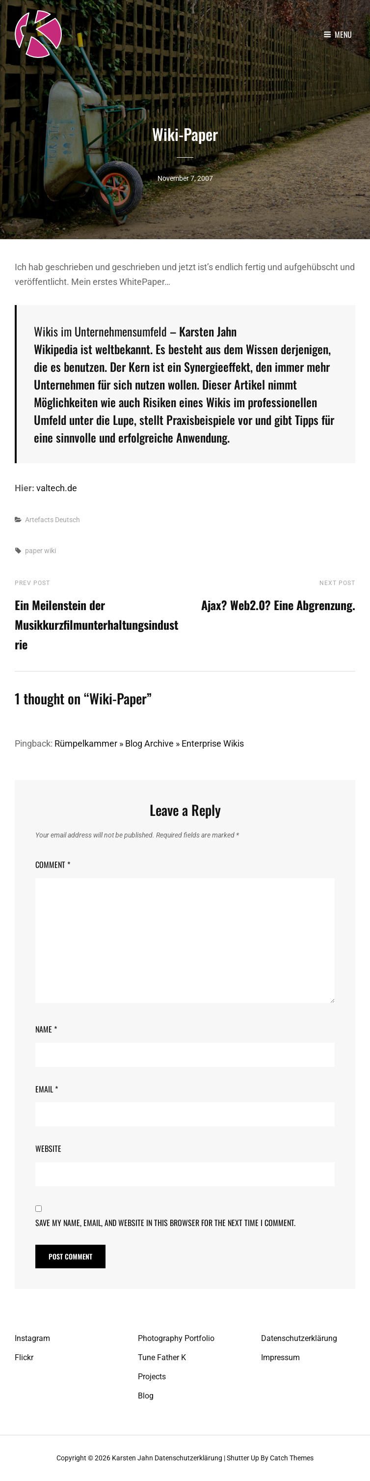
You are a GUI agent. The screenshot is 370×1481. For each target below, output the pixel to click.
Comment (52, 864)
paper (34, 550)
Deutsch (67, 519)
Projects (152, 1376)
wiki (50, 550)
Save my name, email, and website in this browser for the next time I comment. (165, 1223)
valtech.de (56, 487)
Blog (146, 1395)
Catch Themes (292, 1458)
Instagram (32, 1338)
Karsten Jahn (132, 1458)
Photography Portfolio (176, 1338)
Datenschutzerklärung (299, 1338)
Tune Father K (162, 1357)
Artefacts (39, 519)
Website (48, 1148)
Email (46, 1088)
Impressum (280, 1357)
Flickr (24, 1357)
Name (46, 1029)
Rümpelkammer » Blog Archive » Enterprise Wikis (149, 743)
